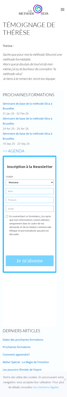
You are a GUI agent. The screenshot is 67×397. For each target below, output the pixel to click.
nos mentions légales (46, 387)
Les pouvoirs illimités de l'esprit (22, 369)
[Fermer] (65, 379)
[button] (62, 9)
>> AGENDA (13, 150)
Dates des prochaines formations (23, 339)
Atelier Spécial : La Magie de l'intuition (26, 362)
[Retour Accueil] (33, 9)
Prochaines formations (17, 347)
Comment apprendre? (16, 354)
